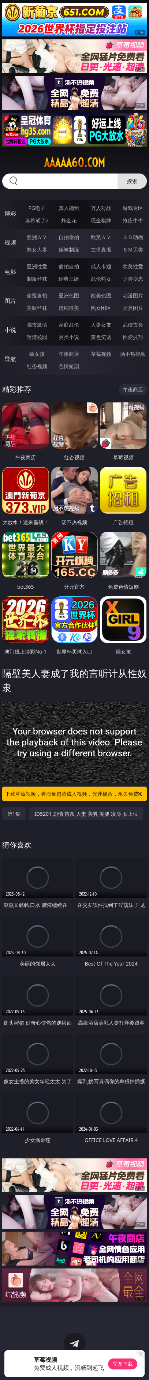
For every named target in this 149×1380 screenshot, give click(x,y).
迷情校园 (37, 337)
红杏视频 (37, 366)
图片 (10, 301)
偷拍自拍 (69, 266)
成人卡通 (101, 266)
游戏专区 (133, 207)
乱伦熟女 (101, 278)
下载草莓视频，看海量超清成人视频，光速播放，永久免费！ (74, 794)
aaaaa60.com (74, 162)
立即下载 (122, 1363)
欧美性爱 (133, 266)
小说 (10, 330)
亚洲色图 (69, 295)
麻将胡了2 (37, 220)
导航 (10, 359)
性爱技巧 (133, 337)
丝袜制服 (69, 249)
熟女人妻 (37, 249)
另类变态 (133, 278)
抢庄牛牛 (133, 220)
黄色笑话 (101, 337)
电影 (10, 272)
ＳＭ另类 (133, 249)
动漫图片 (133, 295)
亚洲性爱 (37, 266)
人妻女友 (101, 324)
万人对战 (101, 207)
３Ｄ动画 (133, 237)
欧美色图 (101, 295)
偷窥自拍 (37, 295)
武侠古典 (133, 324)
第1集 (14, 813)
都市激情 (37, 324)
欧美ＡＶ (101, 237)
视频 (10, 242)
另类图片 (133, 307)
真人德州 (69, 207)
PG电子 (36, 207)
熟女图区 (101, 307)
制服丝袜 (37, 278)
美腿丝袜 (37, 307)
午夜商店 (69, 353)
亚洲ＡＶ (37, 237)
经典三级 (69, 278)
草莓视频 (101, 353)
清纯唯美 (69, 307)
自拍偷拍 (69, 237)
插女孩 (37, 353)
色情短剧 (69, 366)
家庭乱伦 (69, 324)
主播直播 (101, 249)
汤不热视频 (133, 353)
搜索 (132, 181)
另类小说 (69, 337)
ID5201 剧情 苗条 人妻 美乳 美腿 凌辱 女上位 (86, 813)
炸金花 (69, 220)
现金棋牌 (101, 220)
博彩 (10, 213)
